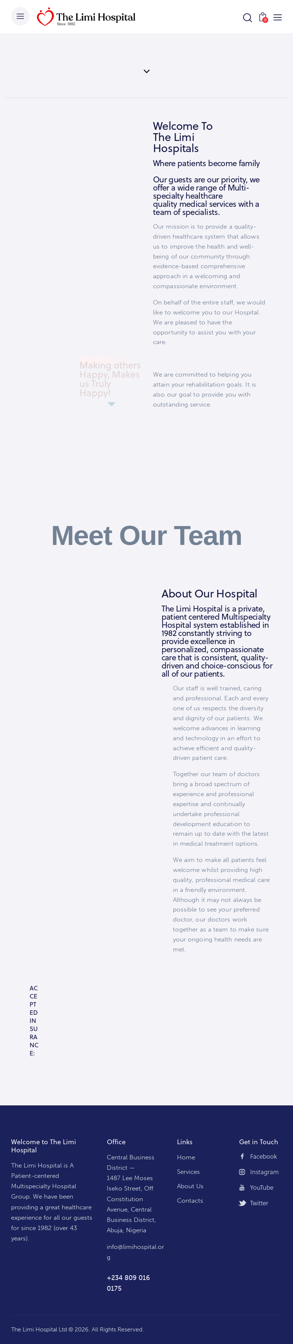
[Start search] (247, 18)
